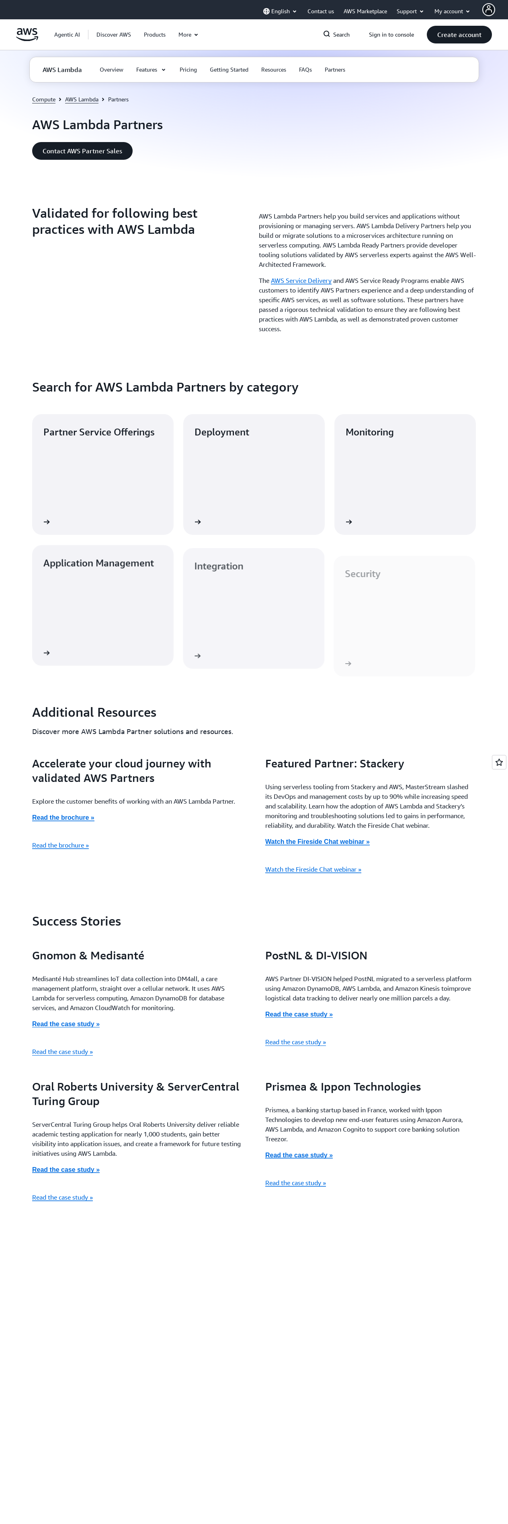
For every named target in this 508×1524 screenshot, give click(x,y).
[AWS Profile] (488, 9)
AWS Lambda (81, 99)
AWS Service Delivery (301, 280)
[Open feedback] (499, 762)
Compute (43, 99)
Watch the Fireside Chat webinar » (313, 869)
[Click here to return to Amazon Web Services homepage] (27, 39)
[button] (113, 34)
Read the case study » (66, 1024)
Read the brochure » (60, 845)
